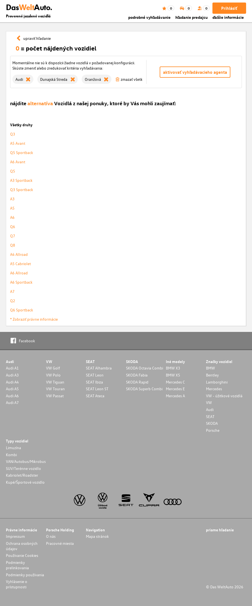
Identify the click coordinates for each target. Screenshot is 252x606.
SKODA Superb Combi (144, 388)
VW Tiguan (55, 382)
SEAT (210, 416)
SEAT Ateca (95, 395)
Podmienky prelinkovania (17, 565)
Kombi (11, 454)
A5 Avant (17, 143)
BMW (210, 368)
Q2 (12, 300)
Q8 (12, 245)
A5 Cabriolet (20, 263)
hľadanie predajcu (191, 17)
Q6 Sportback (21, 310)
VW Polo (53, 375)
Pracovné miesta (60, 543)
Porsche (212, 430)
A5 (12, 208)
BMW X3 (173, 368)
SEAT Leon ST (97, 388)
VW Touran (55, 388)
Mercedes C (175, 382)
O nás (51, 536)
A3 (12, 198)
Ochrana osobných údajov (22, 546)
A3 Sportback (21, 180)
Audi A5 (12, 388)
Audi (210, 409)
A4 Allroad (19, 254)
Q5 (12, 171)
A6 (12, 217)
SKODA (212, 423)
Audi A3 (12, 375)
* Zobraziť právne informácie (34, 319)
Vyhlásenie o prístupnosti (16, 584)
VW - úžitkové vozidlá (224, 395)
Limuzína (13, 447)
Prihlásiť (229, 8)
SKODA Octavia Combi (144, 368)
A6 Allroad (19, 273)
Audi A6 (12, 395)
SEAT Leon (95, 375)
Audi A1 (12, 368)
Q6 (12, 226)
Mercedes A (175, 395)
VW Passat (55, 395)
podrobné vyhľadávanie (149, 17)
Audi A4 (12, 382)
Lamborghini (217, 382)
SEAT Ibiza (94, 382)
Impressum (15, 536)
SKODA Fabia (137, 375)
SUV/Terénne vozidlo (23, 468)
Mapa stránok (97, 536)
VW (209, 402)
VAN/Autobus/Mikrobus (26, 461)
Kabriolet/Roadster (22, 475)
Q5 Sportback (21, 152)
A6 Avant (17, 161)
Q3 (12, 134)
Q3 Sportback (21, 189)
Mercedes (214, 388)
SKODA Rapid (137, 382)
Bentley (212, 375)
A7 (12, 291)
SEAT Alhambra (99, 368)
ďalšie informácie (228, 17)
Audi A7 (12, 402)
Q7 (12, 235)
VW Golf (53, 368)
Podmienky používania (25, 574)
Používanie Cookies (22, 555)
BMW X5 (173, 375)
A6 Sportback (21, 282)
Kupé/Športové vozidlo (25, 482)
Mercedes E (175, 388)
